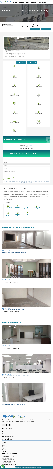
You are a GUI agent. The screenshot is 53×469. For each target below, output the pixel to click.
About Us (14, 2)
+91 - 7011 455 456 (7, 434)
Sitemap (4, 451)
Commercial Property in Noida (9, 464)
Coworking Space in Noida (8, 459)
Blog (27, 2)
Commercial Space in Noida (8, 456)
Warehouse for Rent (6, 462)
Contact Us (33, 2)
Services (21, 2)
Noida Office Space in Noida (8, 461)
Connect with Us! (9, 467)
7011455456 (42, 2)
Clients (3, 445)
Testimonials (5, 446)
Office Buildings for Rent (7, 458)
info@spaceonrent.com (9, 436)
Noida (4, 432)
